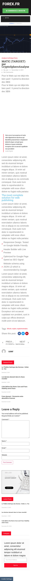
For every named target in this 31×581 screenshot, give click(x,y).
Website (4, 455)
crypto (14, 328)
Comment (5, 419)
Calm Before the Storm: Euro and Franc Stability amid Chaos (14, 387)
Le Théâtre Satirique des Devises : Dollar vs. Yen (15, 504)
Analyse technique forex (10, 58)
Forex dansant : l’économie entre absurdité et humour (12, 397)
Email (4, 448)
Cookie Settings (6, 579)
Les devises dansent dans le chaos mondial (14, 512)
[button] (19, 333)
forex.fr (11, 4)
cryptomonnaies (22, 328)
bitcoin (9, 328)
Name (4, 441)
